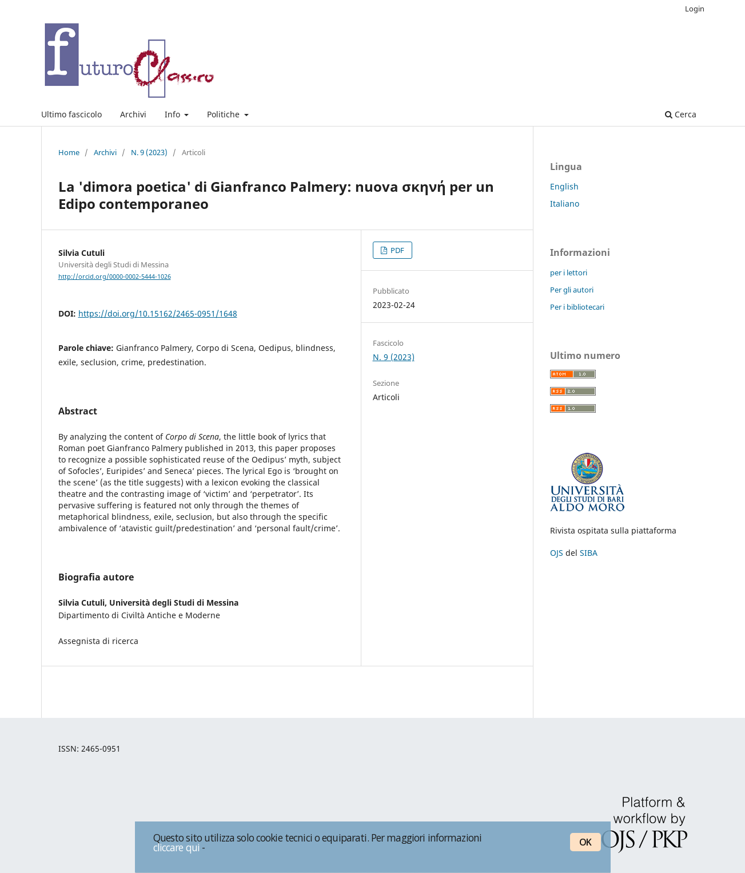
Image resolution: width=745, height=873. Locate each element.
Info (173, 114)
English (564, 186)
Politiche (224, 114)
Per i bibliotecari (577, 307)
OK (585, 842)
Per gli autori (571, 290)
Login (694, 8)
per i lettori (568, 272)
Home (68, 152)
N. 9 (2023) (149, 152)
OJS (556, 552)
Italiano (564, 203)
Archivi (133, 114)
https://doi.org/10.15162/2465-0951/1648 (157, 313)
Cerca (680, 114)
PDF (396, 250)
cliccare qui (176, 847)
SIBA (588, 552)
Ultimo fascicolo (71, 114)
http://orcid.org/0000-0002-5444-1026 (114, 276)
